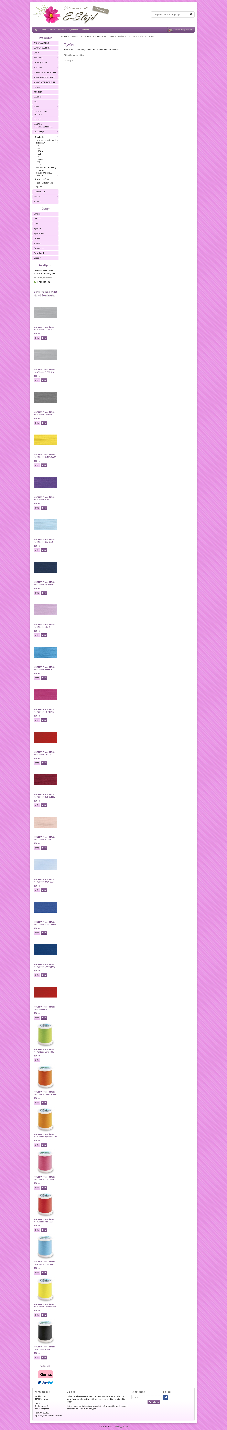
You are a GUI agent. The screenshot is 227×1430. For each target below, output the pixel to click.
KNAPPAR (46, 67)
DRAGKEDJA (46, 131)
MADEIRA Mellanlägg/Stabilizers (43, 125)
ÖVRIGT (46, 119)
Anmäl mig (154, 1402)
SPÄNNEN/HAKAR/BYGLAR (46, 72)
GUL (39, 154)
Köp (44, 338)
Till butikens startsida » (74, 55)
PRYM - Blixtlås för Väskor (47, 140)
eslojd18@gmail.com (43, 277)
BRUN (39, 148)
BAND (46, 52)
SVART (40, 159)
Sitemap (37, 201)
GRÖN (40, 151)
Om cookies (39, 248)
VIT (38, 162)
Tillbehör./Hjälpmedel (44, 182)
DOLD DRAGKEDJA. (44, 173)
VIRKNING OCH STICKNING (46, 113)
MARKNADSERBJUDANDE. (44, 77)
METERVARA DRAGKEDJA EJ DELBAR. (46, 168)
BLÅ (39, 145)
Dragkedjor (46, 137)
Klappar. (38, 186)
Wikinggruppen (121, 1426)
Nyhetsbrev (73, 29)
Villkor (43, 29)
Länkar (37, 238)
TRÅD (46, 106)
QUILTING (46, 92)
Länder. (37, 213)
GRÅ (39, 164)
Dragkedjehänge (42, 179)
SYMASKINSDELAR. (46, 47)
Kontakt (85, 29)
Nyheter (62, 29)
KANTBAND (46, 57)
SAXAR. (46, 196)
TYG (46, 101)
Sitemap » (68, 60)
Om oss (52, 29)
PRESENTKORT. (40, 191)
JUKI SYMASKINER (46, 43)
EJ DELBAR (47, 143)
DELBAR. (47, 175)
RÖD (39, 156)
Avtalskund (39, 253)
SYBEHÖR (46, 96)
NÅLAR (46, 87)
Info (37, 338)
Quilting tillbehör (41, 62)
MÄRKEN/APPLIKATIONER (46, 82)
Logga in (37, 258)
